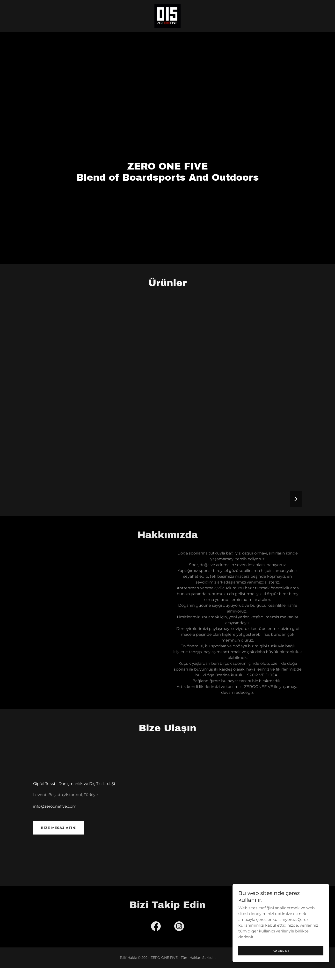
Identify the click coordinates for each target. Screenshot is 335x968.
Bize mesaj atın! (59, 828)
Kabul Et (281, 951)
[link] (167, 15)
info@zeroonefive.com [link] (54, 806)
